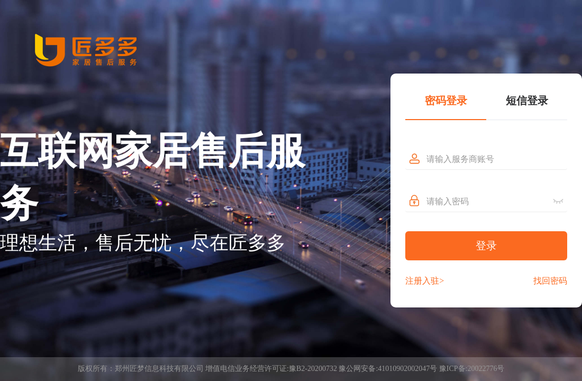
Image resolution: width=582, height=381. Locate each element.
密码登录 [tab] (446, 100)
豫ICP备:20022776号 (472, 369)
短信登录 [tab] (527, 100)
